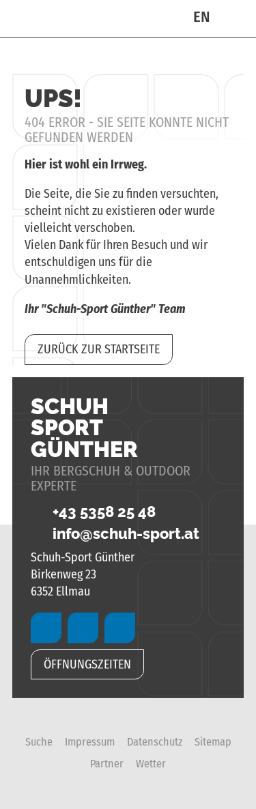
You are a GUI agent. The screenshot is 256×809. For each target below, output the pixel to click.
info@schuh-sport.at (115, 534)
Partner (107, 763)
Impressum (90, 741)
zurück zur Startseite (99, 349)
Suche (39, 741)
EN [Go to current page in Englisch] (201, 17)
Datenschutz (154, 741)
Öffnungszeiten (87, 664)
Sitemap (213, 741)
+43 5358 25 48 (93, 512)
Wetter (151, 763)
